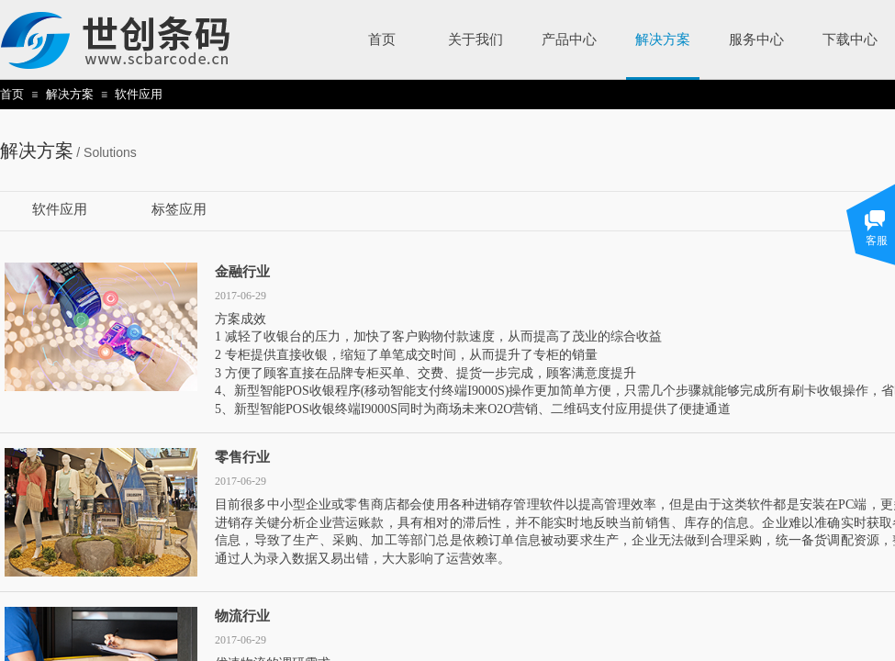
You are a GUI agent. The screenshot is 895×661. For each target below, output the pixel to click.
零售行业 (242, 457)
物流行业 (242, 616)
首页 (12, 94)
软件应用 (138, 94)
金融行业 (242, 271)
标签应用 (179, 209)
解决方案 (70, 94)
